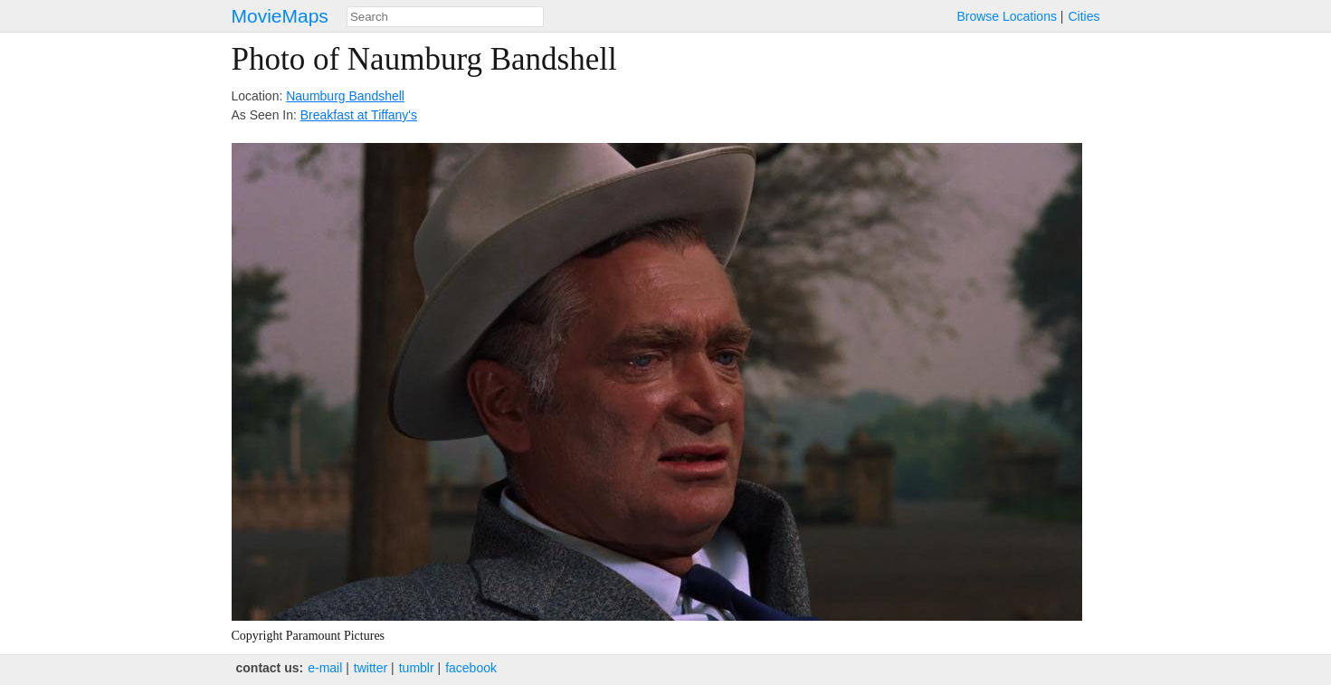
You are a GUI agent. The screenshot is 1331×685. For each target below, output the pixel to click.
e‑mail (325, 668)
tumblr (416, 668)
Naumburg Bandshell (345, 96)
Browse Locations (1006, 16)
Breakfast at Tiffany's (358, 115)
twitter (370, 668)
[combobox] (445, 16)
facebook (471, 668)
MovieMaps (280, 15)
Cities (1083, 16)
